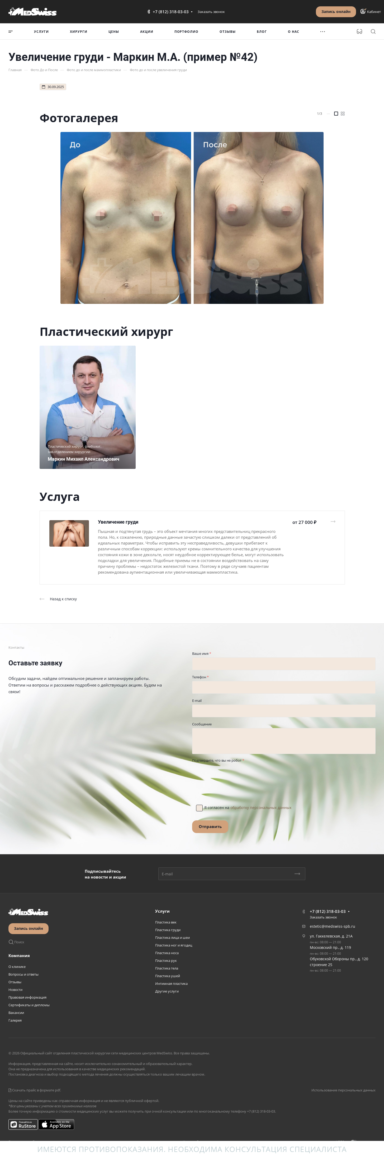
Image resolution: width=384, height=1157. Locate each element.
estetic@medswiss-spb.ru (332, 926)
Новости (15, 989)
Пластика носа (167, 952)
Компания (19, 955)
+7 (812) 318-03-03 (171, 11)
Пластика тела (166, 968)
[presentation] (232, 774)
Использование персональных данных (343, 1090)
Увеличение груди (118, 522)
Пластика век (166, 922)
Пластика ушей (167, 975)
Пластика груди (168, 929)
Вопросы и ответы (23, 974)
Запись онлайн (335, 11)
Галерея (15, 1020)
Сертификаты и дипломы (29, 1005)
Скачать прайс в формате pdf (34, 1090)
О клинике (17, 966)
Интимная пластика (171, 983)
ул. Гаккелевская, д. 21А (331, 936)
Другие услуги (167, 991)
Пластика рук (166, 960)
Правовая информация (27, 997)
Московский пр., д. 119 (330, 947)
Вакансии (16, 1012)
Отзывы (14, 982)
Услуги (162, 911)
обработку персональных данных (260, 807)
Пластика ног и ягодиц (173, 945)
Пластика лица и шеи (172, 937)
